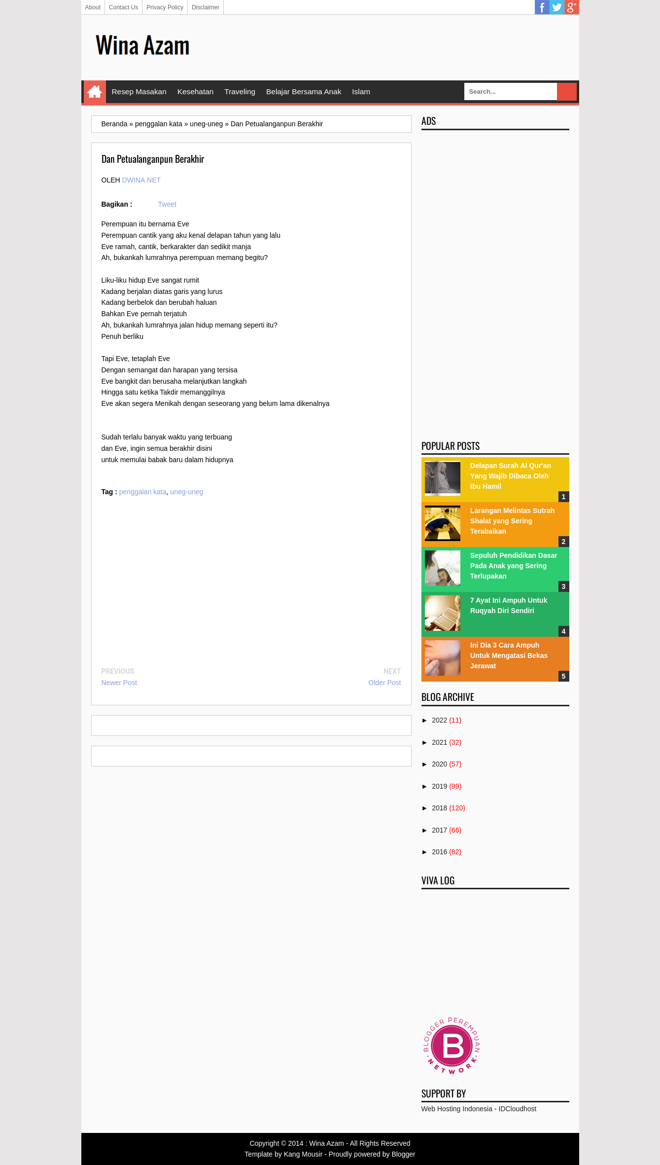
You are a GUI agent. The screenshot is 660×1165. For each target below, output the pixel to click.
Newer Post (119, 683)
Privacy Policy (164, 7)
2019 (439, 786)
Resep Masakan (139, 91)
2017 (439, 830)
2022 (439, 720)
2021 (439, 742)
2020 (439, 764)
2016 (439, 852)
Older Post (384, 683)
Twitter (557, 7)
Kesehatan (195, 91)
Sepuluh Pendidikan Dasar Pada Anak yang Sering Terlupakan (513, 565)
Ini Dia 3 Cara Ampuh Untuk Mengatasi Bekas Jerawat (509, 655)
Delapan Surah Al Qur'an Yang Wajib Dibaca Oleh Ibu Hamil (510, 476)
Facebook (542, 7)
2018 (439, 808)
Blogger (403, 1154)
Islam (361, 91)
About (93, 7)
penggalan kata (143, 492)
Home (95, 91)
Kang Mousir (303, 1154)
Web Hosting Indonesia (457, 1109)
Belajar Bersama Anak (303, 91)
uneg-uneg (186, 492)
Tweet (167, 204)
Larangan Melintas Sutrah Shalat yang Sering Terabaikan (512, 521)
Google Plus (571, 7)
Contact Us (123, 7)
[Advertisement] (389, 47)
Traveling (239, 91)
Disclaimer (205, 7)
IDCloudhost (517, 1109)
